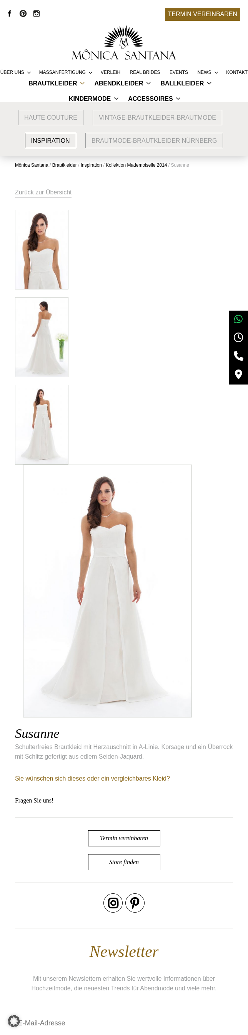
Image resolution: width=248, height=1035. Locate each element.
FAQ (113, 979)
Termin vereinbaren (202, 14)
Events (179, 72)
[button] (14, 1021)
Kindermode (90, 98)
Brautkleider (52, 83)
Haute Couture (50, 117)
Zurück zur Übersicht (43, 192)
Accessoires (150, 98)
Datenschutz (213, 979)
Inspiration (50, 140)
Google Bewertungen (54, 956)
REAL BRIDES (145, 72)
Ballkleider (182, 83)
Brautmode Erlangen (54, 979)
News (204, 72)
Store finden (124, 602)
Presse (116, 991)
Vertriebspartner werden (140, 968)
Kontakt (237, 72)
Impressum (211, 968)
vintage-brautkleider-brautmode (157, 117)
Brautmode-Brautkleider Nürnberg (154, 140)
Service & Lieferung (134, 956)
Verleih (110, 72)
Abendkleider (118, 83)
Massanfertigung (62, 72)
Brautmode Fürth (49, 991)
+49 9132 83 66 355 (191, 1024)
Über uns (12, 72)
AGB (202, 956)
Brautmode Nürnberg (54, 968)
